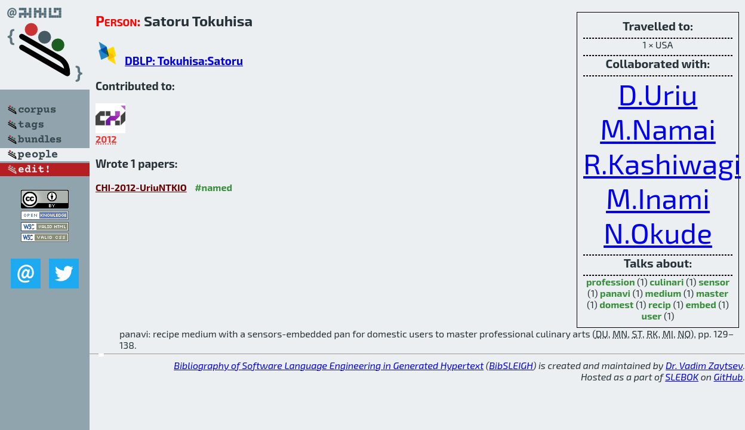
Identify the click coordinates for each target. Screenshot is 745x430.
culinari (666, 281)
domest (616, 304)
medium (663, 293)
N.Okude (658, 232)
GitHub (728, 376)
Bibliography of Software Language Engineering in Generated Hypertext (329, 365)
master (712, 293)
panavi (615, 293)
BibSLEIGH (510, 365)
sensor (713, 281)
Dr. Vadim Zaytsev (704, 365)
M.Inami (658, 197)
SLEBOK (681, 376)
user (652, 315)
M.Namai (658, 128)
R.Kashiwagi (662, 163)
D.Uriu (658, 93)
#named (213, 187)
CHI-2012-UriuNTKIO (141, 187)
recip (659, 304)
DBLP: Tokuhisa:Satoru (184, 60)
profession (610, 281)
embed (701, 304)
